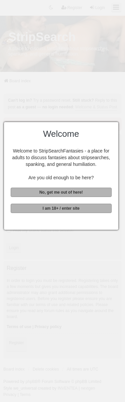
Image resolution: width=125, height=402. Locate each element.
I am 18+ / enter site (61, 208)
